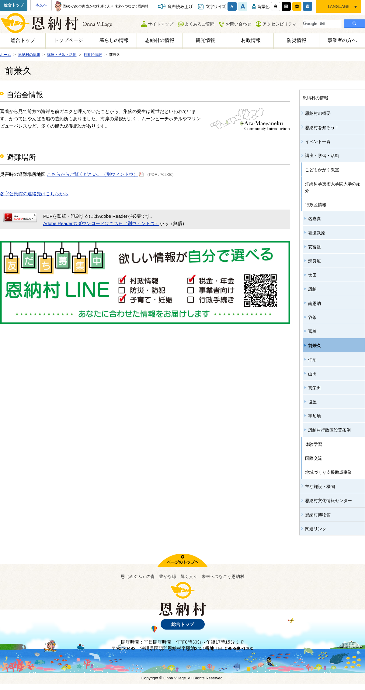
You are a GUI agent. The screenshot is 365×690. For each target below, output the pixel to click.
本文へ (41, 5)
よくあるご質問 (199, 24)
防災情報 (296, 40)
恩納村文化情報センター (328, 500)
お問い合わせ (238, 24)
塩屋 (312, 401)
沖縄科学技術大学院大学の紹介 (332, 187)
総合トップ (14, 5)
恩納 (312, 289)
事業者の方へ (342, 40)
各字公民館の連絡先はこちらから (34, 193)
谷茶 (312, 317)
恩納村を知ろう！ (322, 127)
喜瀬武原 (316, 233)
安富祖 (314, 246)
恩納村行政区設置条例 (329, 430)
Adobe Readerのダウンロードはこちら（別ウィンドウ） (101, 223)
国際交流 (313, 458)
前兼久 (314, 345)
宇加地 (314, 416)
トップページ (68, 40)
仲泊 (312, 359)
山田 (312, 373)
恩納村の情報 (159, 40)
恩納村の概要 (318, 113)
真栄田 (314, 387)
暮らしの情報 (114, 40)
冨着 (312, 331)
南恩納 (314, 303)
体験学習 (313, 444)
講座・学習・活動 (322, 155)
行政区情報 (315, 204)
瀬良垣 (314, 260)
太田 (312, 275)
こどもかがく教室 (322, 169)
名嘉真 (314, 218)
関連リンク (315, 528)
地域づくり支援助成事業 (328, 472)
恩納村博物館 (318, 514)
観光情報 (205, 40)
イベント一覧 (318, 141)
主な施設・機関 (320, 486)
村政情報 (251, 40)
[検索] (321, 24)
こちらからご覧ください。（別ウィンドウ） (95, 174)
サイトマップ (160, 24)
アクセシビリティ (279, 24)
